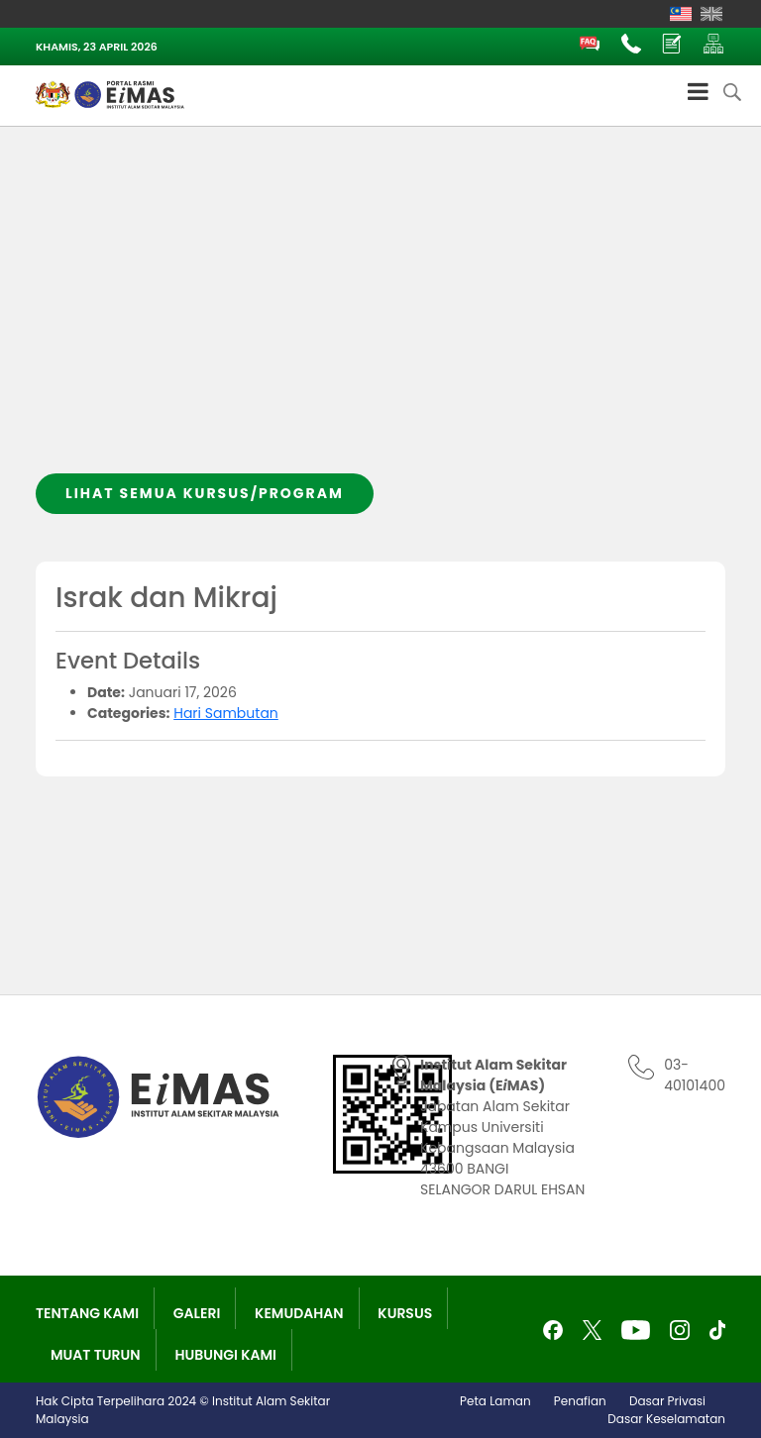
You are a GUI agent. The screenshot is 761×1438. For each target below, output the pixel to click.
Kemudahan (299, 1313)
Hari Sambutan (225, 713)
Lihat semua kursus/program (204, 493)
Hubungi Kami (225, 1355)
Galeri (197, 1313)
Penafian (580, 1400)
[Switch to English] (711, 14)
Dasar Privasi (667, 1400)
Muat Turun (96, 1355)
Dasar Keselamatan (666, 1418)
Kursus (405, 1313)
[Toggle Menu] (698, 91)
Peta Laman (495, 1400)
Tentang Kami (87, 1313)
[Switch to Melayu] (681, 14)
